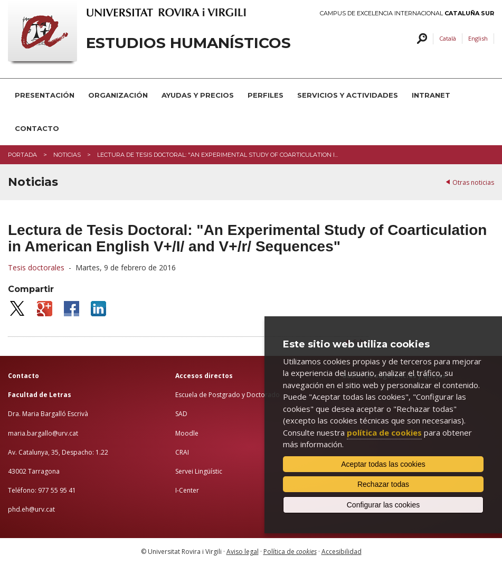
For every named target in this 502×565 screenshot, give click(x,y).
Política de (290, 551)
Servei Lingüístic (198, 471)
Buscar (420, 38)
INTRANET (431, 95)
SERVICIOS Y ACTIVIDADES (347, 95)
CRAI (182, 452)
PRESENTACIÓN (44, 95)
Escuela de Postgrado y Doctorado (227, 394)
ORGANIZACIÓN (118, 95)
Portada (22, 154)
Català (447, 38)
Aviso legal (242, 551)
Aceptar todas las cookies (383, 464)
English (478, 38)
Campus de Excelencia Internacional (407, 13)
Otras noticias (473, 182)
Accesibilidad (341, 551)
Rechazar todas (383, 484)
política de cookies (384, 432)
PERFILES (265, 95)
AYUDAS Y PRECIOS (198, 95)
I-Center (187, 490)
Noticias (67, 154)
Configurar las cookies (383, 505)
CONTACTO (37, 128)
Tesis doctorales (36, 267)
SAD (181, 413)
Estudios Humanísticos (188, 43)
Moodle (186, 433)
